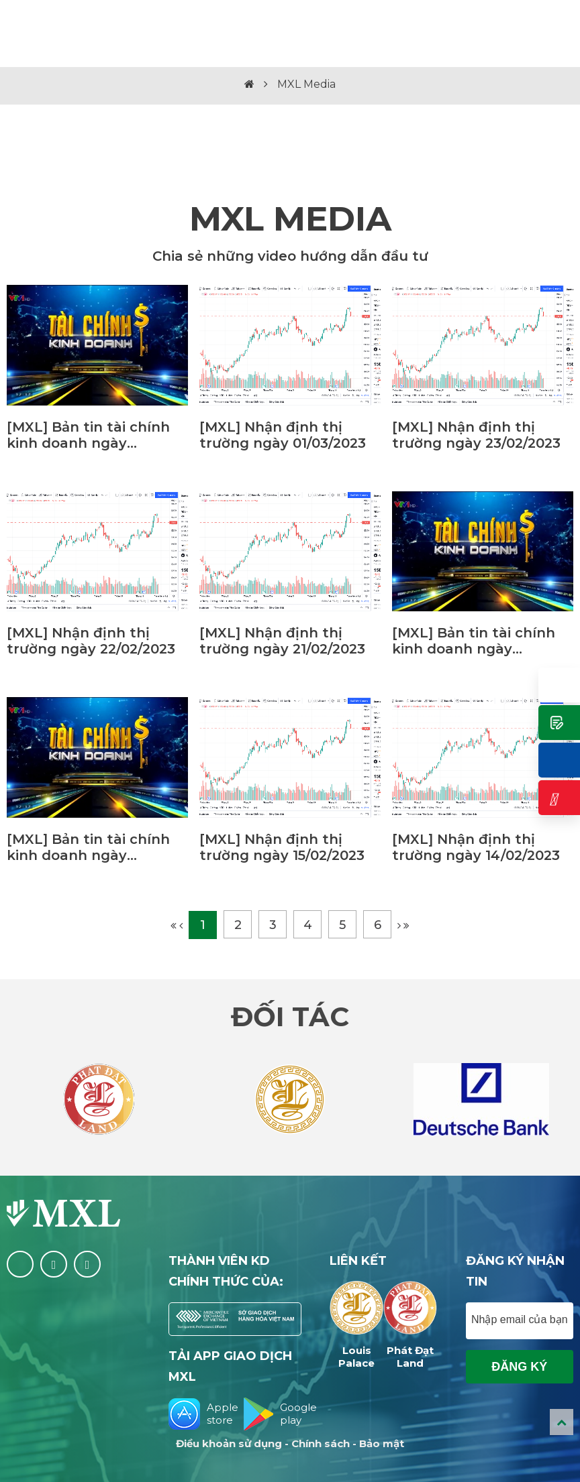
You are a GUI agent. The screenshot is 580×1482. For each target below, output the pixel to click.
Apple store (197, 1414)
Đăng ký (519, 1366)
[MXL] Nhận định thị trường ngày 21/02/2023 (282, 641)
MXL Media (306, 84)
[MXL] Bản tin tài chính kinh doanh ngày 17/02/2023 (473, 641)
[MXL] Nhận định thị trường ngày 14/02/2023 (476, 847)
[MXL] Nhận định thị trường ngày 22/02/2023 (91, 641)
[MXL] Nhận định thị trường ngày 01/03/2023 (282, 435)
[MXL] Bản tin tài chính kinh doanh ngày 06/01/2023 (88, 847)
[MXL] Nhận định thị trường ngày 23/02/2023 (476, 435)
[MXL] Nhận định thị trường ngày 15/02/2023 (282, 847)
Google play (272, 1414)
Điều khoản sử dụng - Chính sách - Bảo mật (290, 1443)
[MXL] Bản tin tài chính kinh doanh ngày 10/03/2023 (88, 435)
